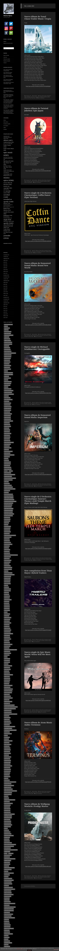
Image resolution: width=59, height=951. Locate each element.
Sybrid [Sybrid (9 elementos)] (6, 871)
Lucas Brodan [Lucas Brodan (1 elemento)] (7, 660)
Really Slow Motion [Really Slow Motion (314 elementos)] (10, 799)
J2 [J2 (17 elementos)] (6, 612)
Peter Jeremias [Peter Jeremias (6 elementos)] (7, 753)
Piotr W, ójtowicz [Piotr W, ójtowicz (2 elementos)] (7, 769)
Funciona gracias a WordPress (29, 886)
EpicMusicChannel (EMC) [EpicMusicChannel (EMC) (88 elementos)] (10, 501)
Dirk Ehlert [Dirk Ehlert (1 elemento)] (6, 460)
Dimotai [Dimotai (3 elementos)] (6, 458)
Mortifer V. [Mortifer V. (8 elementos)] (7, 699)
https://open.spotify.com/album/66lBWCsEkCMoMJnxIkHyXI (38, 324)
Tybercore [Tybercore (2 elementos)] (6, 919)
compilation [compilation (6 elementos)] (7, 422)
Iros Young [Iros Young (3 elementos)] (7, 603)
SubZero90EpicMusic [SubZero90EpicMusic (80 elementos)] (8, 224)
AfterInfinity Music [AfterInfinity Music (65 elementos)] (7, 137)
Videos (4, 127)
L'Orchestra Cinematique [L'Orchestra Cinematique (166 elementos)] (7, 173)
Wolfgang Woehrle (30, 878)
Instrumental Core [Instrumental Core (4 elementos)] (8, 599)
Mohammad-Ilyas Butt (7, 90)
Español (4, 41)
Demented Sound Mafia (35, 335)
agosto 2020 (5, 282)
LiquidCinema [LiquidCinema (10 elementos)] (7, 653)
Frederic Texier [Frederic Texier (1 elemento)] (7, 549)
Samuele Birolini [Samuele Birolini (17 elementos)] (8, 824)
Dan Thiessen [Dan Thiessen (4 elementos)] (7, 440)
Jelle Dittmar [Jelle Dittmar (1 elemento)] (7, 624)
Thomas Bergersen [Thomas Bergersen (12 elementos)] (8, 887)
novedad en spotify (46, 96)
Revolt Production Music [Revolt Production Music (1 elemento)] (8, 803)
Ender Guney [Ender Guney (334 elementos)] (8, 487)
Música (4, 120)
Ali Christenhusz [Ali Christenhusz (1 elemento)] (7, 349)
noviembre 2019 (6, 299)
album (29, 96)
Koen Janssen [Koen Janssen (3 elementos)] (7, 646)
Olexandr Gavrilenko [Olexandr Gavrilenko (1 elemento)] (8, 733)
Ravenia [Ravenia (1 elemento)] (6, 796)
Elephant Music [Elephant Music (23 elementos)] (8, 476)
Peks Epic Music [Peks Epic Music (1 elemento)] (7, 749)
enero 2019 (5, 317)
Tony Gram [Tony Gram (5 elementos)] (7, 905)
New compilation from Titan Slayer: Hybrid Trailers (38, 571)
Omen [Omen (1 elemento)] (6, 735)
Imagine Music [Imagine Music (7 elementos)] (7, 590)
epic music (33, 96)
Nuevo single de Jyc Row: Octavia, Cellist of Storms (8, 96)
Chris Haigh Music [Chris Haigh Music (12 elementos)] (8, 399)
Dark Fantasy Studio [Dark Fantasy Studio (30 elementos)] (9, 442)
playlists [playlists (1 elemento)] (6, 778)
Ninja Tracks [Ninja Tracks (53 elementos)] (6, 189)
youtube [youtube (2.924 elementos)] (8, 942)
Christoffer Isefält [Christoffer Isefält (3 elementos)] (8, 408)
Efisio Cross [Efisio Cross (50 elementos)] (6, 143)
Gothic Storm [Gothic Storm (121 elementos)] (7, 170)
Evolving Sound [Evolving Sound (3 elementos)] (7, 531)
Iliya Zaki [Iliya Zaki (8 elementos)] (6, 587)
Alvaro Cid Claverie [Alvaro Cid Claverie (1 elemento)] (8, 351)
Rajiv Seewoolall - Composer (8, 99)
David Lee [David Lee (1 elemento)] (6, 449)
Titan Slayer (29, 641)
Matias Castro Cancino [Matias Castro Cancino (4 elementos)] (8, 674)
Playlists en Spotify (6, 60)
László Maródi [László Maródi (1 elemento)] (7, 662)
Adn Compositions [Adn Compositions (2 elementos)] (8, 331)
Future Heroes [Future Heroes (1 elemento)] (7, 553)
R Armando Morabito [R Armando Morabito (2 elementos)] (8, 792)
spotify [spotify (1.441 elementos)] (8, 223)
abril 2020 (5, 289)
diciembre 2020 (6, 275)
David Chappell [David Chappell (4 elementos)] (7, 444)
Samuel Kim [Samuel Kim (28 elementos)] (7, 826)
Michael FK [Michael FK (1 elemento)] (7, 683)
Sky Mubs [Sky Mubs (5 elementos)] (11, 853)
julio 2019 (5, 306)
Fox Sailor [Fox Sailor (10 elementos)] (7, 540)
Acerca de (5, 57)
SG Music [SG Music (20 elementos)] (7, 837)
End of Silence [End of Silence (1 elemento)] (7, 490)
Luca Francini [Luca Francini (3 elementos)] (7, 658)
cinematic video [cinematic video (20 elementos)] (8, 413)
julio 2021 (5, 262)
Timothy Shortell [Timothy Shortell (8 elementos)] (8, 896)
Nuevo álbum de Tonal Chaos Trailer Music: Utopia (8, 83)
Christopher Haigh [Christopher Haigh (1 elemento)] (8, 410)
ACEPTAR (29, 950)
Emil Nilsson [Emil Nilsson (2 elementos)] (7, 483)
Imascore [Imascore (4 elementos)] (6, 592)
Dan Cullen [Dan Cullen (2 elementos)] (7, 428)
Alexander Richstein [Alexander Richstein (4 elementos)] (8, 344)
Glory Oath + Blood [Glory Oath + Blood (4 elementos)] (8, 569)
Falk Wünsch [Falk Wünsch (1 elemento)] (7, 533)
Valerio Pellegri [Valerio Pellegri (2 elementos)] (7, 926)
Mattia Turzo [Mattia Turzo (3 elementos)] (7, 676)
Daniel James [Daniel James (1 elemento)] (7, 431)
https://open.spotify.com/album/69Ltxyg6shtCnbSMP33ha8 (38, 700)
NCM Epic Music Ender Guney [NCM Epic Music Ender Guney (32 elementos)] (11, 714)
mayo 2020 (5, 288)
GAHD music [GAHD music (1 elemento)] (7, 558)
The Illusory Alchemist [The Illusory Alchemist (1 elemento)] (8, 878)
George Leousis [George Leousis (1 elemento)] (7, 562)
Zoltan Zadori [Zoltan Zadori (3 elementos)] (7, 946)
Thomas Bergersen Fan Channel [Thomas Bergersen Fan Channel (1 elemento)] (9, 889)
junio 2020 (5, 286)
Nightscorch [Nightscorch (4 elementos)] (7, 719)
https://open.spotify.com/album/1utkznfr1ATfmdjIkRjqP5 (38, 86)
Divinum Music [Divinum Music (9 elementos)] (7, 462)
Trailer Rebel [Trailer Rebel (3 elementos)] (7, 912)
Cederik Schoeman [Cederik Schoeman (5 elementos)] (8, 392)
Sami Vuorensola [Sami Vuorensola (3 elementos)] (8, 823)
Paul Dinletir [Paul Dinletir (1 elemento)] (7, 742)
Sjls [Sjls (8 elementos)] (6, 853)
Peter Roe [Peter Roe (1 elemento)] (6, 755)
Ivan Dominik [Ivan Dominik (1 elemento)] (7, 608)
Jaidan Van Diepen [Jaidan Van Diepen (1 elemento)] (8, 617)
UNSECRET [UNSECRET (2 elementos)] (7, 923)
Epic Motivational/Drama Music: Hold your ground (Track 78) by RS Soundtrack (8, 112)
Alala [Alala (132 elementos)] (5, 138)
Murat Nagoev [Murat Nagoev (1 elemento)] (7, 703)
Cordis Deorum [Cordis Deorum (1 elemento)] (7, 424)
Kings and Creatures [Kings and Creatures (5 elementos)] (8, 644)
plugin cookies (56, 949)
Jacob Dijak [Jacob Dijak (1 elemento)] (7, 615)
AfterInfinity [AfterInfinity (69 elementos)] (6, 136)
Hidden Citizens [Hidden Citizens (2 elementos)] (7, 583)
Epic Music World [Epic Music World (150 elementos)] (9, 513)
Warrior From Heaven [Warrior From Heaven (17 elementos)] (9, 928)
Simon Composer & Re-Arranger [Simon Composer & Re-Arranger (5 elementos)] (10, 844)
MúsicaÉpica (35, 95)
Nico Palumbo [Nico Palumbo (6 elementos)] (7, 717)
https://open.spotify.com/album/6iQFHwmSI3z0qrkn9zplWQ (38, 548)
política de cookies (20, 948)
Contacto (5, 62)
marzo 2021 (5, 269)
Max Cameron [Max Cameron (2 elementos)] (7, 678)
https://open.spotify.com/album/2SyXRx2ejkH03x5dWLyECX (38, 866)
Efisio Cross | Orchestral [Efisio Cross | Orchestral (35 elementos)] (10, 474)
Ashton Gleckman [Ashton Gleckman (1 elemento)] (7, 369)
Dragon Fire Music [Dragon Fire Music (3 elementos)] (8, 469)
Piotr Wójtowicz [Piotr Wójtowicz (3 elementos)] (7, 771)
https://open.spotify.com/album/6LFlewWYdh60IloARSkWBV (38, 241)
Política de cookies (6, 59)
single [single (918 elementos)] (7, 220)
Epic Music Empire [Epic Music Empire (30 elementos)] (9, 503)
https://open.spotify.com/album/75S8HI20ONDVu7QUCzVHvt (38, 393)
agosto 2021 (5, 260)
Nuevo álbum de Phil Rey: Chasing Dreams (7, 70)
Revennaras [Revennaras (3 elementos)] (7, 801)
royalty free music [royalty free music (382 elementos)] (9, 814)
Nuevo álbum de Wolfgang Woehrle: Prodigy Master (37, 805)
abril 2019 (5, 312)
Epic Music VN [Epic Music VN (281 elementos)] (9, 508)
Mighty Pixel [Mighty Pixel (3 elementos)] (7, 694)
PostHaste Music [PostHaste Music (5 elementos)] (8, 783)
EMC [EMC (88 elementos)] (10, 143)
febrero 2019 (5, 315)
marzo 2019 (5, 313)
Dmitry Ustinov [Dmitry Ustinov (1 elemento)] (7, 465)
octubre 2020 (5, 278)
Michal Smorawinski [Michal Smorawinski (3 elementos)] (8, 692)
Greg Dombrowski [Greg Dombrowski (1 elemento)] (7, 576)
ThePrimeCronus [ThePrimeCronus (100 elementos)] (8, 226)
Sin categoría (5, 125)
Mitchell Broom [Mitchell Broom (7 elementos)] (7, 696)
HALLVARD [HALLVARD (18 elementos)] (7, 580)
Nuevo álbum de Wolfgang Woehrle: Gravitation (8, 80)
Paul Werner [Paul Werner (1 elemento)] (7, 746)
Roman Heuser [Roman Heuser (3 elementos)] (7, 812)
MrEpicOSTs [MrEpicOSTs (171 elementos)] (7, 175)
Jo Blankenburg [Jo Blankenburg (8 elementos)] (8, 630)
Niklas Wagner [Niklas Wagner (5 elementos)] (7, 721)
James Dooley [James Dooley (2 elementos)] (7, 619)
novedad (41, 96)
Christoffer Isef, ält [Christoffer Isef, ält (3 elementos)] (8, 406)
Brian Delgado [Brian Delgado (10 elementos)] (8, 383)
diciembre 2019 (6, 297)
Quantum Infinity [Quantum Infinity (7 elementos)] (8, 787)
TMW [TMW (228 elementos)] (6, 227)
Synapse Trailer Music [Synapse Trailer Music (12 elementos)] (9, 873)
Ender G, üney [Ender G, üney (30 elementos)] (8, 485)
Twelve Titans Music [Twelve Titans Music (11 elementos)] (9, 914)
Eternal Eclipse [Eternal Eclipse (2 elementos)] (7, 528)
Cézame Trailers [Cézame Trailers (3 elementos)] (7, 426)
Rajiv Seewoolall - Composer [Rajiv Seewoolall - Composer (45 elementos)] (10, 790)
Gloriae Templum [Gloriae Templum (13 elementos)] (8, 567)
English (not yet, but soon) (8, 43)
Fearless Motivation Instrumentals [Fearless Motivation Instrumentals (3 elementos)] (10, 535)
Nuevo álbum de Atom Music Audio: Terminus (38, 723)
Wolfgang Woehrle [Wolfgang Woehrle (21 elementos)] (8, 933)
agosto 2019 (5, 304)
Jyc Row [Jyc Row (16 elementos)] (7, 640)
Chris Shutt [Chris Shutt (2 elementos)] (7, 401)
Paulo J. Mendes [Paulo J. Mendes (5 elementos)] (8, 744)
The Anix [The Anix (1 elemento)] (6, 876)
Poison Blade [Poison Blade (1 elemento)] (7, 780)
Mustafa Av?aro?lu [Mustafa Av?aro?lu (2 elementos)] (8, 710)
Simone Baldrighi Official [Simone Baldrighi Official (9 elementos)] (9, 846)
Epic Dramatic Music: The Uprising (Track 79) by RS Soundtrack (8, 107)
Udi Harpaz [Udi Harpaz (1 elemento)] (7, 921)
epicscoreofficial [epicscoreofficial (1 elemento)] (7, 519)
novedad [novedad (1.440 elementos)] (8, 728)
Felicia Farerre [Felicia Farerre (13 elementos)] (8, 537)
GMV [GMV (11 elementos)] (6, 571)
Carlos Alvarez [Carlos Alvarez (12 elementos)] (8, 388)
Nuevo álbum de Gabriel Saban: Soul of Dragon (7, 73)
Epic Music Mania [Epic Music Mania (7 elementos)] (8, 506)
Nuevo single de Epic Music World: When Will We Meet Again (37, 654)
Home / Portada (6, 55)
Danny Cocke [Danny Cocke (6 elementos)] (7, 437)
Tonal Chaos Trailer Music (31, 97)
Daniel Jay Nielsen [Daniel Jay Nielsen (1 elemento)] (8, 433)
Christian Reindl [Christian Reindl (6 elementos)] (7, 403)
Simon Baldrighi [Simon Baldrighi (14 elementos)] (8, 842)
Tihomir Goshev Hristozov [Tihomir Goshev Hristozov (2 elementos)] (9, 894)
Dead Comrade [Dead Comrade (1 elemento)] (7, 453)
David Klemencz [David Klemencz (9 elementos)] (8, 447)
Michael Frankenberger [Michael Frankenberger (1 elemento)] (8, 685)
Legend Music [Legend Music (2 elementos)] (7, 651)
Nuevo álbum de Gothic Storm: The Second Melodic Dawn (8, 76)
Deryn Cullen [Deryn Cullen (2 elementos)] (7, 456)
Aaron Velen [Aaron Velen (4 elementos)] (7, 328)
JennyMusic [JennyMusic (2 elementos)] (7, 626)
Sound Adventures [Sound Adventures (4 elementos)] (8, 855)
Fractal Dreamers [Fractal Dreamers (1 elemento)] (7, 542)
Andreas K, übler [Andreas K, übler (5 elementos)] (8, 356)
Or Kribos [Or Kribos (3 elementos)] (6, 739)
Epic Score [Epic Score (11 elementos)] (7, 517)
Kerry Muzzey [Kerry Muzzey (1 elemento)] (7, 642)
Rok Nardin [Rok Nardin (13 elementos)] (7, 810)
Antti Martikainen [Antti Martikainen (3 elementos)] (7, 365)
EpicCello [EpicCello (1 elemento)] (6, 492)
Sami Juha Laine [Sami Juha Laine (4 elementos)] (8, 821)
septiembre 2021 (6, 258)
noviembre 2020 (6, 276)
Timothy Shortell (35, 712)
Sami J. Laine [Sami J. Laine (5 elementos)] (7, 819)
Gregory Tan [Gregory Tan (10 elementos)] (7, 578)
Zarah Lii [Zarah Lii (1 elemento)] (6, 944)
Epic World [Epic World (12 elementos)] (7, 521)
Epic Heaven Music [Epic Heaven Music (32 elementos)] (9, 496)
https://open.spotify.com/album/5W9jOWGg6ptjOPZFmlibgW (38, 630)
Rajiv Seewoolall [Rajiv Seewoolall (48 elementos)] (6, 205)
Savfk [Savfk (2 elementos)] (6, 828)
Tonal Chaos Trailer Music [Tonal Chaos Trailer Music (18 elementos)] (10, 903)
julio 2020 (5, 284)
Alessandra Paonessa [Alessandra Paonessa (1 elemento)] (8, 342)
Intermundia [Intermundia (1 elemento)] (7, 601)
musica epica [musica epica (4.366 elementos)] (9, 705)
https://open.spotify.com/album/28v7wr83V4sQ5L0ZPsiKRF (38, 170)
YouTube (5, 129)
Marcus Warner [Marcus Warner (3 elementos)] (7, 669)
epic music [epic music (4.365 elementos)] (9, 497)
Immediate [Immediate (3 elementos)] (7, 594)
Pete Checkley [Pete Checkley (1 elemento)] (7, 751)
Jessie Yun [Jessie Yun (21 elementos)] (7, 628)
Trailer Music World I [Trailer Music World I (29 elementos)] (9, 908)
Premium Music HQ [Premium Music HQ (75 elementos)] (7, 204)
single (29, 252)
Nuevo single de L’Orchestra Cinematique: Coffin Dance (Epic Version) (37, 195)
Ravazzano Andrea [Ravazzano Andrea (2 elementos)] (8, 794)
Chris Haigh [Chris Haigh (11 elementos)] (7, 397)
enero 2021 (5, 273)
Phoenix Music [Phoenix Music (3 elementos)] (7, 764)
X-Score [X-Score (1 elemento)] (6, 939)
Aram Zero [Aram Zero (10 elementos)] (7, 367)
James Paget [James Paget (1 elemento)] (7, 621)
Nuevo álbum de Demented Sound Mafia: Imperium (37, 416)
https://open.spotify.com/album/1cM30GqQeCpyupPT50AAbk (38, 781)
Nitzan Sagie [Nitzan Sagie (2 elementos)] (7, 724)
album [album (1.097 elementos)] (8, 140)
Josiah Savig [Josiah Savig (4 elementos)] (7, 635)
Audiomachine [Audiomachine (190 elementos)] (8, 142)
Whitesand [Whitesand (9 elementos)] (7, 930)
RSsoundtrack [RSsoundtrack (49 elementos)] (6, 216)
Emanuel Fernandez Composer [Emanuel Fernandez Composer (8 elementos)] (10, 478)
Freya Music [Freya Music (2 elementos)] (7, 551)
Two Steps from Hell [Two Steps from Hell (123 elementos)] (9, 917)
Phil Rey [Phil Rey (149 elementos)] (6, 203)
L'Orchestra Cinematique (36, 251)
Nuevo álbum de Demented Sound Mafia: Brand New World (37, 265)
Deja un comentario (41, 97)
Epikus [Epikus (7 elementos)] (6, 524)
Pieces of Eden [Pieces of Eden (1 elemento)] (7, 767)
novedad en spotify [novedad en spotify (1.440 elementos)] (10, 730)
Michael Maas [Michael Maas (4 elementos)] (7, 687)
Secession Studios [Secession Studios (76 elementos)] (7, 218)
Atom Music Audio (34, 792)
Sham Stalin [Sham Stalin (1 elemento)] (7, 839)
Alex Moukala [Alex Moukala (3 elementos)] (7, 347)
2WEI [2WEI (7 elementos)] (6, 326)
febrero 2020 (5, 293)
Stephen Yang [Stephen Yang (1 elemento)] (7, 862)
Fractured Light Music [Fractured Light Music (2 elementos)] (8, 544)
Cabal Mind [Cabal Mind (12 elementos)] (7, 385)
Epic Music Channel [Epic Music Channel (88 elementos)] (7, 157)
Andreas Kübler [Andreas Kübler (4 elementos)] (7, 358)
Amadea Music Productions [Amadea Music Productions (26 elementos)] (10, 353)
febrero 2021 (5, 271)
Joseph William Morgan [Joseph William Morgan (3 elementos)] (8, 633)
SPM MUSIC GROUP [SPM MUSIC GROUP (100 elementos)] (8, 221)
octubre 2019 (5, 301)
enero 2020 (5, 295)
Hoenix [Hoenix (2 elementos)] (6, 585)
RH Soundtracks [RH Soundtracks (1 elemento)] (7, 805)
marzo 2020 (5, 291)
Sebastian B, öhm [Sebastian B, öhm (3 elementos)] (8, 833)
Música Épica (7, 16)
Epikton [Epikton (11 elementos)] (7, 522)
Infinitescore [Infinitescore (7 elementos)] (7, 596)
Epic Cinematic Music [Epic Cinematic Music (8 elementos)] (8, 494)
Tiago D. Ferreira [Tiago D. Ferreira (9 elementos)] (8, 892)
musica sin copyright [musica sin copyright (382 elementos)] (10, 708)
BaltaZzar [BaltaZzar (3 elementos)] (6, 376)
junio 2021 (5, 264)
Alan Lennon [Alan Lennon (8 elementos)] (7, 338)
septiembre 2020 (6, 280)
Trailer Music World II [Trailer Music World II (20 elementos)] (9, 910)
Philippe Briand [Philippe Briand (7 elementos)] (7, 760)
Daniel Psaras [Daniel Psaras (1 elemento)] (7, 435)
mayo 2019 (5, 310)
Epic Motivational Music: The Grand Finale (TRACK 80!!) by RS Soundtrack (8, 102)
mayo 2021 (5, 265)
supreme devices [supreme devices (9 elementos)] (8, 869)
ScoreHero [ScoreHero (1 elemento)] (7, 830)
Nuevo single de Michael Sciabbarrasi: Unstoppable (37, 348)
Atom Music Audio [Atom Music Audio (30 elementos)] (8, 372)
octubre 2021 (5, 256)
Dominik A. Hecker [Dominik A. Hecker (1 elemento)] (8, 467)
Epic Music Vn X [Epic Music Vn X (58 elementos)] (7, 165)
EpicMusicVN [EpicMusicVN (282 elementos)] (8, 161)
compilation (30, 640)
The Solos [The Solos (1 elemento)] (6, 885)
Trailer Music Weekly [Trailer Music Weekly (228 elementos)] (10, 907)
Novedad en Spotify (6, 123)
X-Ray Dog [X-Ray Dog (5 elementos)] (7, 937)
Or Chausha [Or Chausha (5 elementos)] (7, 737)
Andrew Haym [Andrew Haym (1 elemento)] (7, 360)
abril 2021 (5, 267)
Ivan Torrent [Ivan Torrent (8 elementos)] (7, 610)
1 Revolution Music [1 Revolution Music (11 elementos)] (8, 324)
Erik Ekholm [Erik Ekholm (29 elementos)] (7, 526)
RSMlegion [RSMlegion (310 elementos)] (7, 215)
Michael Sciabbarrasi (35, 403)
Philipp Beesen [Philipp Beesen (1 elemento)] (7, 758)
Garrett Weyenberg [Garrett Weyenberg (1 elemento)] (8, 560)
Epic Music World (35, 711)
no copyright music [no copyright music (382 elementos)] (10, 726)
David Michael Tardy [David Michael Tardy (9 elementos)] (8, 451)
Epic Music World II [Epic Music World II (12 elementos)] (8, 515)
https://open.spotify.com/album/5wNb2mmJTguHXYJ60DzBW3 (38, 474)
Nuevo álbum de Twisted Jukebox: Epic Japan (36, 109)
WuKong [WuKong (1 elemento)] (6, 935)
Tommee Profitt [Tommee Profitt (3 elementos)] (7, 901)
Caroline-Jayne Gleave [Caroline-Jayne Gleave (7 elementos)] (9, 390)
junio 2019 (5, 308)
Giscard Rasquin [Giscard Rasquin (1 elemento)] (7, 565)
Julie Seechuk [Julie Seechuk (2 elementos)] (7, 637)
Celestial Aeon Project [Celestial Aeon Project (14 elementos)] (9, 394)
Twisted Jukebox (29, 182)
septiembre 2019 (6, 302)
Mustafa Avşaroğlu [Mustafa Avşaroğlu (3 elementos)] (8, 712)
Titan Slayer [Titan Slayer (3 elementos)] (7, 898)
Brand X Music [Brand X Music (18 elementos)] (8, 381)
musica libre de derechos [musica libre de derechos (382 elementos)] (11, 706)
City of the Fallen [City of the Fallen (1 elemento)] (7, 415)
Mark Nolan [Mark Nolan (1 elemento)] (7, 671)
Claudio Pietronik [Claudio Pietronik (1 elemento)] (7, 417)
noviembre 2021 (6, 254)
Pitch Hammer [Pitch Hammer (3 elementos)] (7, 776)
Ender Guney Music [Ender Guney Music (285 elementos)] (10, 488)
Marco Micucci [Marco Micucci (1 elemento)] (7, 667)
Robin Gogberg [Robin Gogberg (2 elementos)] (7, 808)
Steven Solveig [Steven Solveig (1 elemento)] (7, 864)
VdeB (34, 250)
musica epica (37, 96)
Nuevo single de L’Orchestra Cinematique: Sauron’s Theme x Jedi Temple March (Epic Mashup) (37, 499)
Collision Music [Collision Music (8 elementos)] (7, 419)
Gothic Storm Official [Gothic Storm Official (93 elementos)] (8, 171)
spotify (25, 97)
